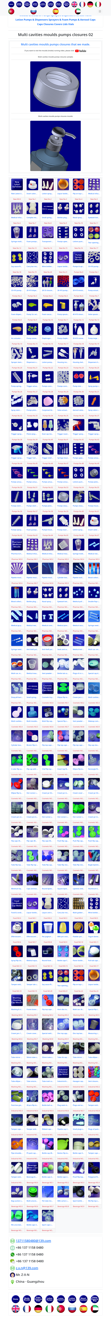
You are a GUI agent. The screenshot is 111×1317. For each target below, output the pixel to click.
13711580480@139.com (33, 1241)
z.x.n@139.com (27, 1268)
